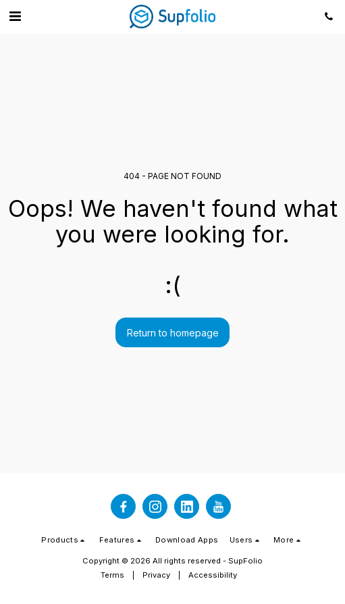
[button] (14, 16)
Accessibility (212, 575)
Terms (112, 575)
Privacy (156, 575)
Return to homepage (173, 332)
